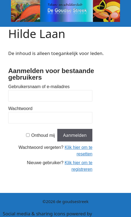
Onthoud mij (43, 135)
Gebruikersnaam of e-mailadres (39, 86)
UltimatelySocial (110, 213)
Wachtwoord (20, 108)
